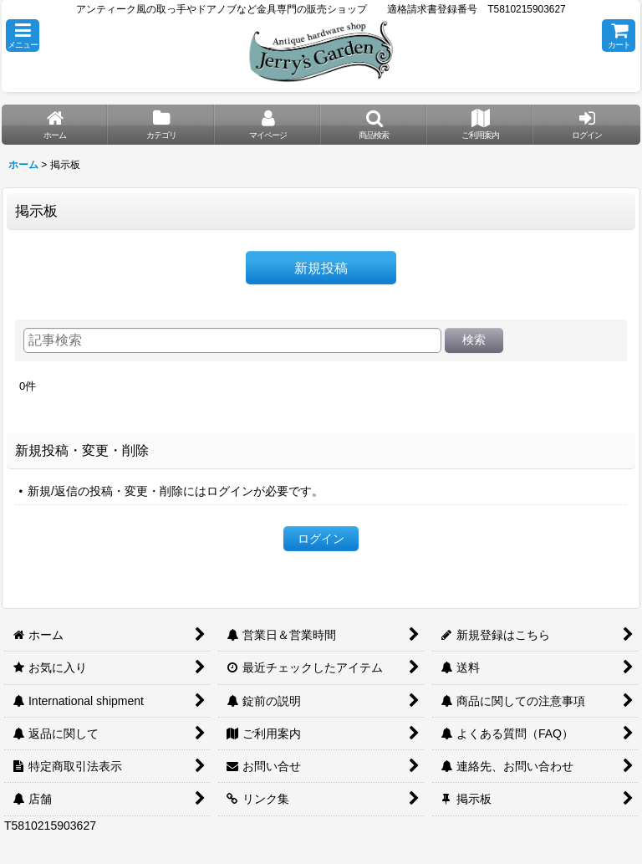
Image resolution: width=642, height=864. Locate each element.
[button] (22, 35)
